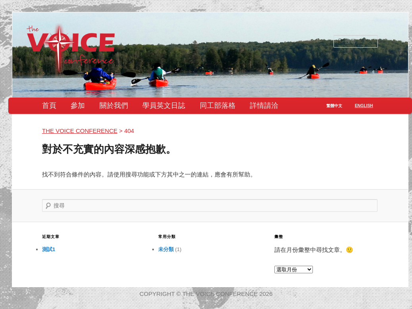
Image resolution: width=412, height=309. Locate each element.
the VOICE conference (79, 130)
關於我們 (114, 105)
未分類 (166, 249)
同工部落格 (218, 105)
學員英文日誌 (163, 105)
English (364, 106)
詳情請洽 (264, 105)
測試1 (48, 249)
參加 (78, 105)
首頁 (49, 105)
